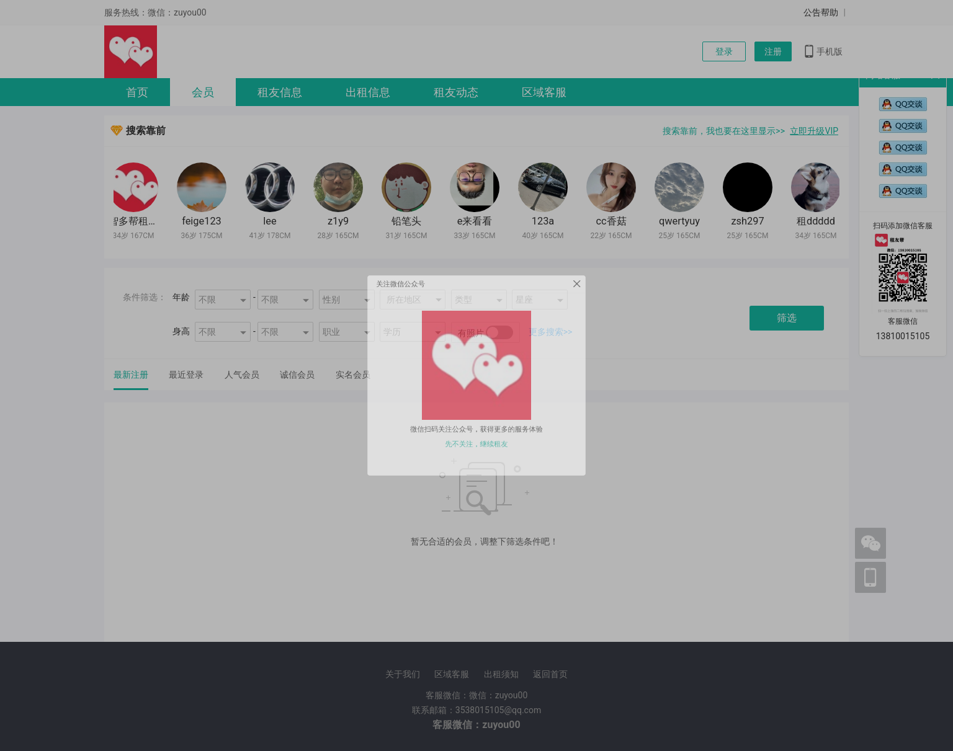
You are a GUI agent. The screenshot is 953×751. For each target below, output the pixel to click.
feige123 (203, 221)
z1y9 (340, 221)
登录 (724, 51)
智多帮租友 (135, 221)
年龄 (181, 297)
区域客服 (544, 92)
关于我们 (402, 674)
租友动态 (456, 92)
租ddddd (818, 221)
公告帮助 (820, 12)
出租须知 (501, 674)
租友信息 (279, 92)
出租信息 (368, 92)
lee (271, 221)
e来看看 (476, 221)
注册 (773, 51)
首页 (137, 92)
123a (545, 221)
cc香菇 (612, 221)
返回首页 (550, 674)
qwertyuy (681, 221)
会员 (203, 92)
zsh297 (749, 221)
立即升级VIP (814, 131)
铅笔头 (408, 221)
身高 (181, 331)
